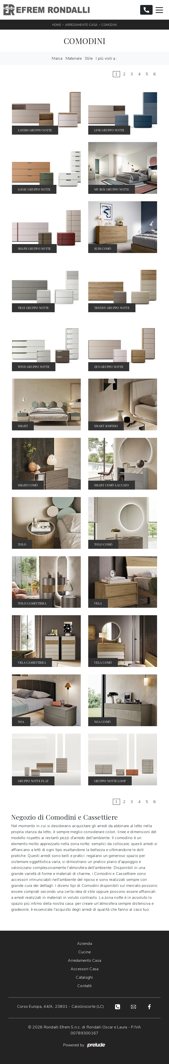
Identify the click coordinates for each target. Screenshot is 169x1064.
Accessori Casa (85, 969)
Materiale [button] (74, 58)
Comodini (109, 25)
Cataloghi (84, 977)
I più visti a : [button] (106, 58)
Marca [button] (57, 58)
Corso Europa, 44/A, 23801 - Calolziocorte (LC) (60, 1006)
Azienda (84, 943)
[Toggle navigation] (159, 9)
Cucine (84, 952)
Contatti (84, 986)
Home (56, 25)
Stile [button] (89, 58)
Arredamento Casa (81, 25)
